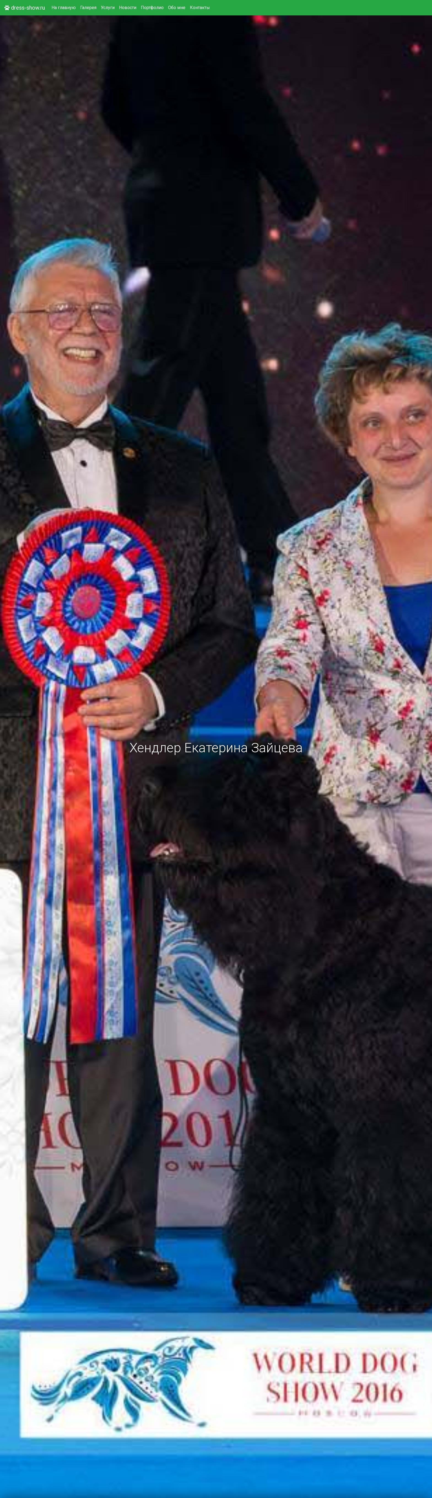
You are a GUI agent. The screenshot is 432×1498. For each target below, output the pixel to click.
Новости (127, 7)
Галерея (88, 7)
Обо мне (176, 7)
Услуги (108, 7)
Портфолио (152, 7)
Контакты (200, 7)
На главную (64, 7)
